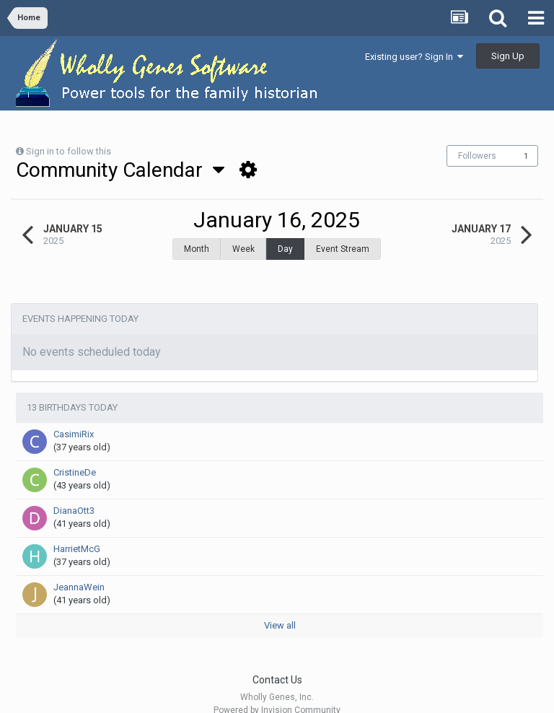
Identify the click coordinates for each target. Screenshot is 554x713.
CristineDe (74, 454)
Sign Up (507, 56)
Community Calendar (120, 170)
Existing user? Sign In (414, 56)
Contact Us (277, 662)
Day (285, 249)
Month (196, 249)
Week (243, 249)
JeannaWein (79, 569)
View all (280, 607)
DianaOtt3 (73, 492)
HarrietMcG (76, 530)
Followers (477, 156)
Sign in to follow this (68, 151)
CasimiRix (73, 416)
